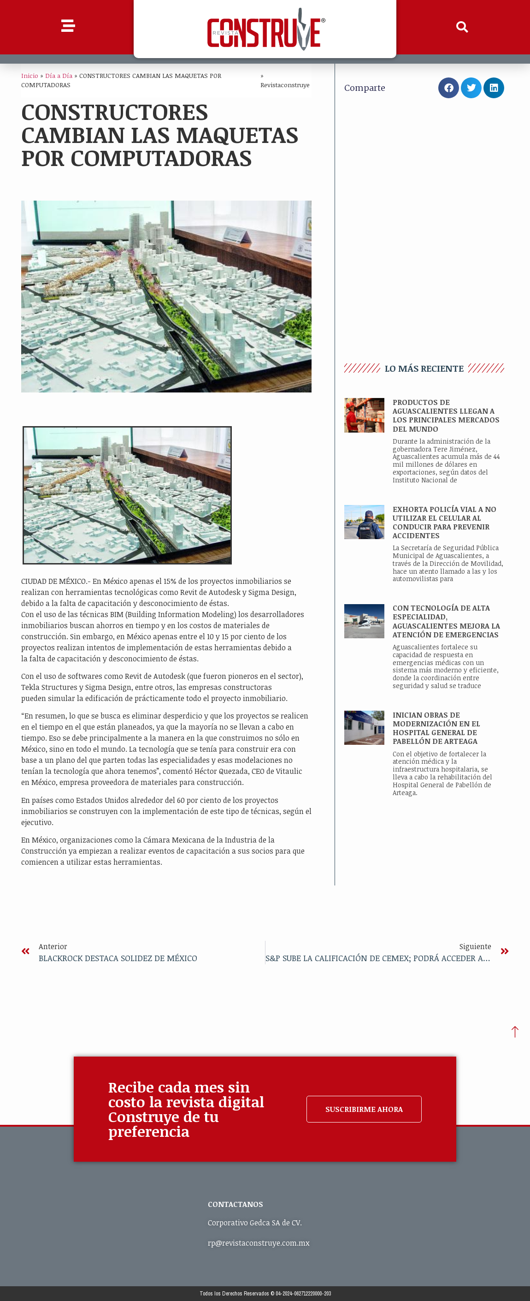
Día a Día (58, 75)
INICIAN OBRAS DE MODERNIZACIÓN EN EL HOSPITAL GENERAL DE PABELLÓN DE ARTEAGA (436, 728)
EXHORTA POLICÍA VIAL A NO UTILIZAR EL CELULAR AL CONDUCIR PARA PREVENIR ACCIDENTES (444, 522)
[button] (462, 27)
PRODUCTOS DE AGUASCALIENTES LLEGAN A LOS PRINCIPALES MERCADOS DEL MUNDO (446, 415)
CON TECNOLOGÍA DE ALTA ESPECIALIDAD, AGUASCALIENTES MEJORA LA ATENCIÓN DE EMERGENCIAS (446, 621)
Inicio (29, 75)
